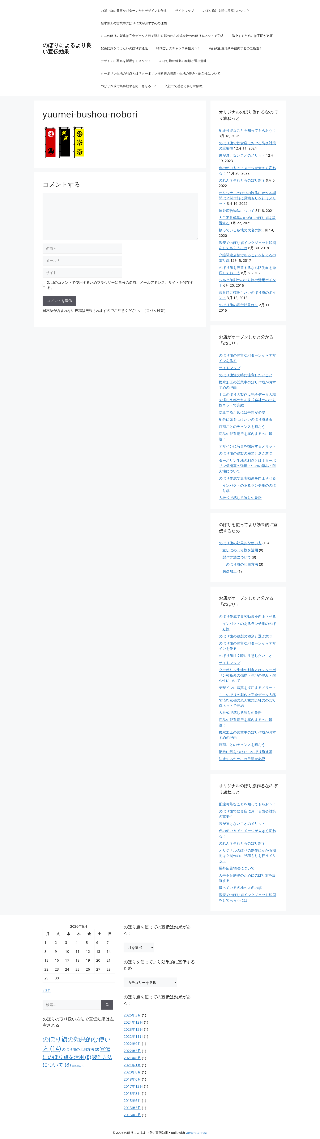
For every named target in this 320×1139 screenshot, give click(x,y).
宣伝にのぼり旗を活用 (240, 550)
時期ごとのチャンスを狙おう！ (178, 48)
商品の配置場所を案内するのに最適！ (235, 48)
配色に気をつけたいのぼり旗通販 (124, 48)
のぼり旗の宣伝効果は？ (238, 304)
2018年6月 (132, 1079)
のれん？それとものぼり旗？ (242, 180)
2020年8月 (132, 1072)
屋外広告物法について (237, 210)
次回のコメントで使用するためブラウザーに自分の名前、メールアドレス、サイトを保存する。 (120, 285)
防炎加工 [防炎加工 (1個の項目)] (78, 1065)
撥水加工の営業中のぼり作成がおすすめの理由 (134, 23)
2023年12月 (133, 1029)
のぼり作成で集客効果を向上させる (131, 86)
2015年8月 (132, 1093)
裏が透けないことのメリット (242, 155)
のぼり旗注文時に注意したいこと (226, 10)
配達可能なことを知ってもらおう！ (247, 130)
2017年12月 (133, 1086)
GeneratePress (196, 1132)
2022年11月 (133, 1036)
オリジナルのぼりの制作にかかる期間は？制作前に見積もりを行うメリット (247, 198)
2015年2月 (132, 1114)
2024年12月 (133, 1022)
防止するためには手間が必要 (252, 36)
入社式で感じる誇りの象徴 (183, 86)
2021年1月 (132, 1065)
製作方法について (236, 557)
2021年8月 (132, 1057)
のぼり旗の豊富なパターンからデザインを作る (134, 10)
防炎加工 (229, 571)
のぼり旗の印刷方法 (242, 564)
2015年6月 (132, 1100)
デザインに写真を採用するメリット (126, 61)
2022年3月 (132, 1050)
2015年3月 (132, 1107)
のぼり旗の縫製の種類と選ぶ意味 (183, 61)
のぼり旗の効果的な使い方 (240, 542)
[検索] (107, 1005)
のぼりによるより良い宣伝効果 (67, 48)
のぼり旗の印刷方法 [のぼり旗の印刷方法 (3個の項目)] (80, 1049)
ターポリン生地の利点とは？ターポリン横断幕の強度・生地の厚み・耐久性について (160, 73)
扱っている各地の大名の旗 (240, 230)
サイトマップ (184, 10)
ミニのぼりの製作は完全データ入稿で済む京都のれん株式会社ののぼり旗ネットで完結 (162, 36)
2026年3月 (132, 1015)
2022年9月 (132, 1043)
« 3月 (47, 990)
